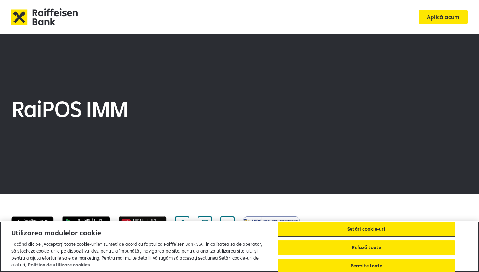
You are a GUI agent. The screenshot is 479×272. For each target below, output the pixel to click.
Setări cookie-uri (366, 229)
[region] (239, 246)
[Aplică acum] (443, 17)
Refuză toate (366, 247)
